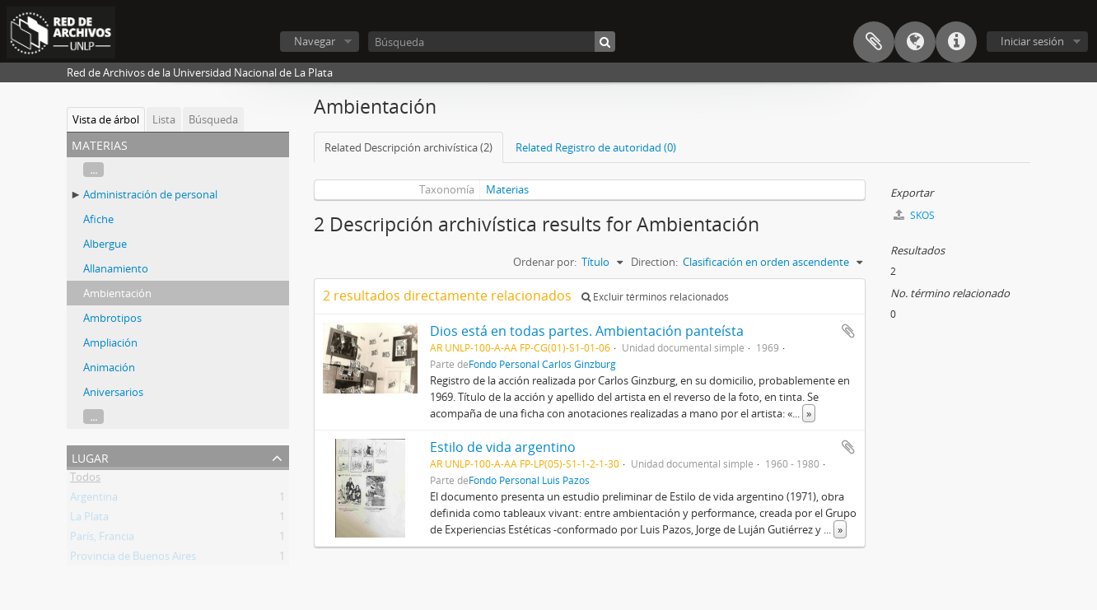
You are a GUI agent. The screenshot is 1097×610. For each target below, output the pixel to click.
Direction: (654, 261)
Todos (85, 480)
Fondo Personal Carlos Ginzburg (542, 363)
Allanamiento (115, 268)
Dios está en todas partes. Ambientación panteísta (587, 331)
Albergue (105, 243)
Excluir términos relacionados (655, 297)
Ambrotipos (112, 317)
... (93, 169)
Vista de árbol (105, 119)
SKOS (914, 215)
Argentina (94, 499)
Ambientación (117, 293)
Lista (163, 119)
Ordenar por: (545, 261)
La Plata (89, 519)
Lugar (90, 456)
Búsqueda (213, 119)
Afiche (98, 219)
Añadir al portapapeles (848, 331)
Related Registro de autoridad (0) (596, 147)
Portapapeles (873, 42)
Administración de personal (150, 194)
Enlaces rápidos (956, 42)
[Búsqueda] (491, 41)
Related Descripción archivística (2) (408, 147)
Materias (507, 189)
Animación (109, 367)
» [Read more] (808, 413)
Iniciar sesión (1032, 41)
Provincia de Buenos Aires (133, 559)
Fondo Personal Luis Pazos (529, 480)
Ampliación (110, 342)
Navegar (314, 41)
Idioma (915, 42)
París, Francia (102, 539)
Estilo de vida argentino (503, 447)
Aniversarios (113, 391)
